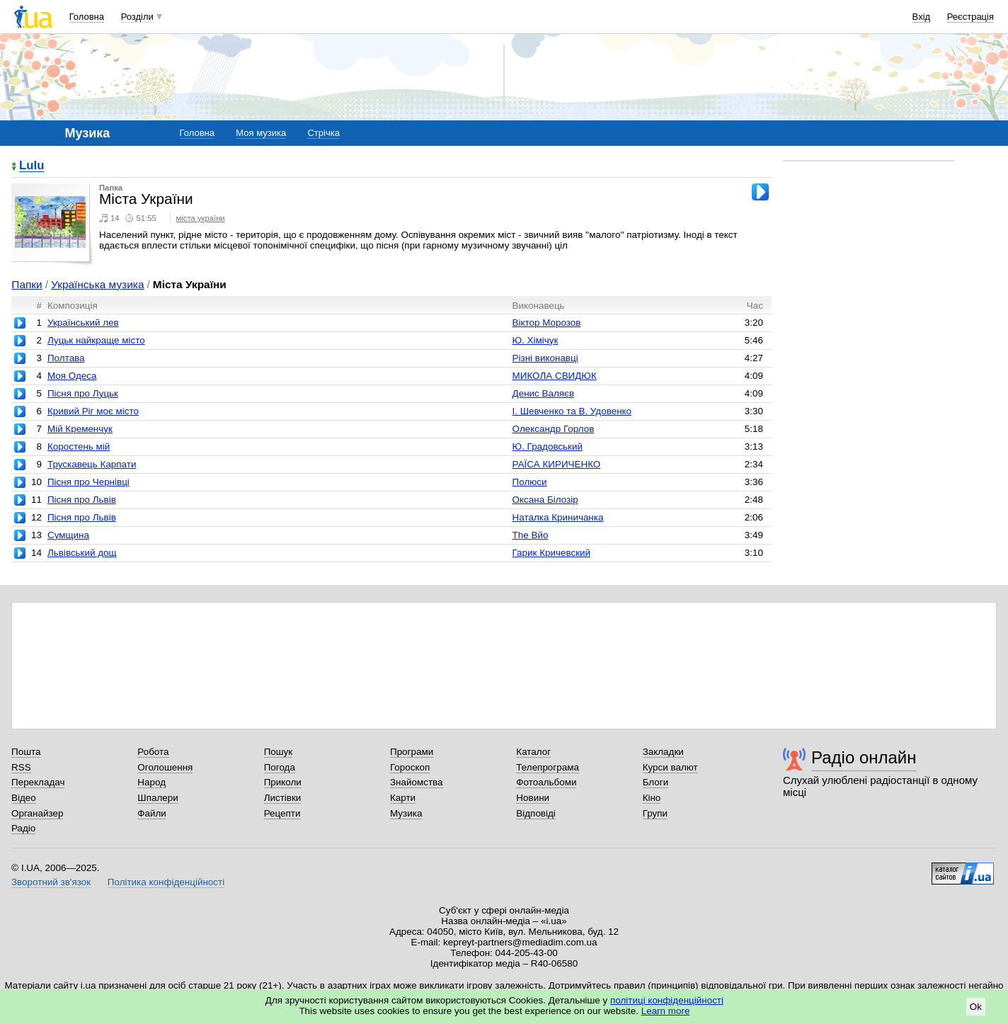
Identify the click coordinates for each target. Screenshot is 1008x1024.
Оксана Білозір (545, 499)
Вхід (921, 16)
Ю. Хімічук (535, 340)
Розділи (137, 16)
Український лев (83, 322)
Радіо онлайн (864, 757)
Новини (532, 797)
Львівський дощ (82, 552)
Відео (23, 797)
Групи (655, 813)
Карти (403, 797)
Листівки (283, 797)
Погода (279, 767)
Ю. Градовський (547, 446)
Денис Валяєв (543, 393)
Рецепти (282, 813)
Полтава (66, 358)
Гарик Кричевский (551, 552)
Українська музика (97, 284)
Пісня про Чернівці (88, 482)
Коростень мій (78, 446)
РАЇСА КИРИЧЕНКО (556, 464)
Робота (152, 751)
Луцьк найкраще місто (96, 340)
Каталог (533, 751)
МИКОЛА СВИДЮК (554, 375)
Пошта (25, 751)
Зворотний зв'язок (51, 882)
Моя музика (261, 132)
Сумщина (68, 535)
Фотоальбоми (546, 782)
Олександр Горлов (553, 428)
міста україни (200, 218)
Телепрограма (547, 767)
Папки (26, 284)
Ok (976, 1006)
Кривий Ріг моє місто (93, 411)
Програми (411, 751)
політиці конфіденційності (666, 1000)
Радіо (23, 828)
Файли (151, 813)
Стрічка (323, 132)
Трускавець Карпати (92, 464)
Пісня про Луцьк (82, 393)
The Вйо (530, 535)
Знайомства (416, 782)
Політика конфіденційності (166, 882)
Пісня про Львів (81, 499)
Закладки (663, 751)
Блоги (656, 782)
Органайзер (37, 813)
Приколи (283, 782)
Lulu (31, 166)
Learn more (665, 1011)
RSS (21, 767)
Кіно (652, 797)
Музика (406, 813)
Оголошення (165, 767)
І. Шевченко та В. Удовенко (571, 411)
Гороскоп (410, 767)
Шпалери (157, 797)
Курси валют (670, 767)
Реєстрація (970, 16)
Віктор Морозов (546, 322)
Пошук (278, 751)
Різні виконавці (545, 358)
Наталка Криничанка (558, 517)
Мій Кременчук (80, 428)
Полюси (529, 482)
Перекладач (37, 782)
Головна (86, 16)
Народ (151, 782)
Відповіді (536, 813)
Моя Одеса (72, 375)
